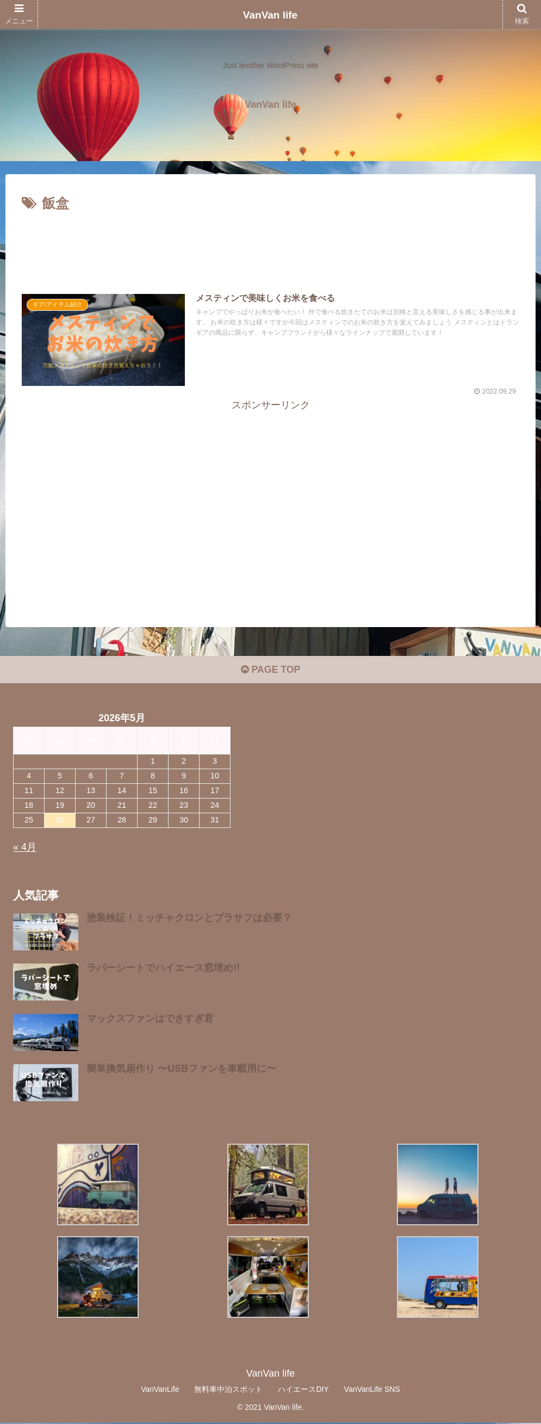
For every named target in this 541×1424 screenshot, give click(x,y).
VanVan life (270, 15)
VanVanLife (160, 1390)
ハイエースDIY (303, 1390)
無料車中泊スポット (228, 1390)
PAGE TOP (270, 671)
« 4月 (24, 848)
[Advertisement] (270, 245)
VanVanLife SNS (372, 1390)
